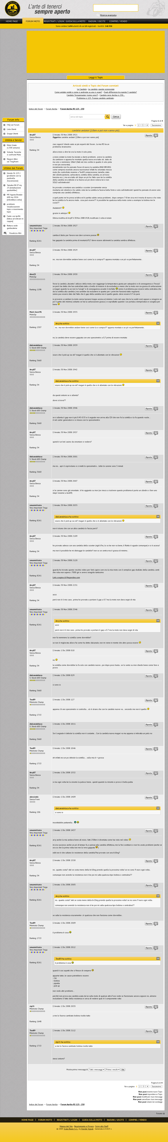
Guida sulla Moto (75, 21)
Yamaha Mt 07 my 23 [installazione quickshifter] (14, 188)
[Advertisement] (95, 51)
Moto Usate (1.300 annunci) (13, 146)
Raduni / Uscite (96, 21)
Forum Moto (33, 21)
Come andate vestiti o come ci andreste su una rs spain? (78, 92)
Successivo (156, 125)
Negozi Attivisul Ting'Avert (12, 160)
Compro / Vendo (118, 21)
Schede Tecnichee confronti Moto (14, 153)
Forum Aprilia (51, 109)
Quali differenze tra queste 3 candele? (120, 92)
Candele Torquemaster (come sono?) (82, 95)
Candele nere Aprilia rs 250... (112, 95)
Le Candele (82, 89)
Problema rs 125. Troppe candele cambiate (95, 98)
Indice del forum (36, 109)
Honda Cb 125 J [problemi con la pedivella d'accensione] (14, 177)
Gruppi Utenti (12, 133)
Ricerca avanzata (108, 15)
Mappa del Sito (66, 1126)
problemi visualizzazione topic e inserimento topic (15, 208)
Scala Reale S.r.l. (71, 1129)
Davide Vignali (87, 1129)
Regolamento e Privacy (84, 1126)
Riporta (149, 135)
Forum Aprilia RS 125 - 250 (72, 109)
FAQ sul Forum (13, 125)
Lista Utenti (11, 129)
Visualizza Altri (15, 233)
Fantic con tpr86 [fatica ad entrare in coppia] (15, 218)
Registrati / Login (54, 21)
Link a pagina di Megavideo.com (66, 577)
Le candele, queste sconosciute (101, 89)
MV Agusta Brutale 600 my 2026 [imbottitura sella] (14, 197)
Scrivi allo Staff (101, 1126)
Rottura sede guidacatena (12, 226)
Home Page (12, 21)
